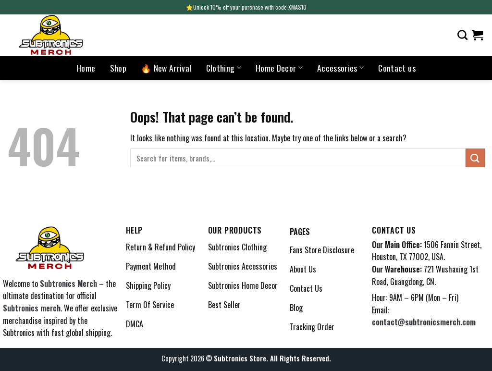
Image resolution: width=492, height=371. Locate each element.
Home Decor (279, 68)
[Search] (462, 35)
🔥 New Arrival (166, 68)
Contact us (397, 68)
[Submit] (475, 157)
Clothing (223, 68)
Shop (118, 68)
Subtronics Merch (68, 283)
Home (85, 68)
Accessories (340, 68)
